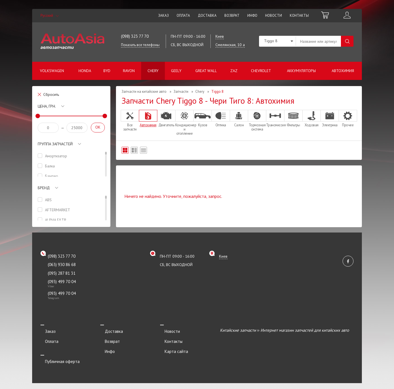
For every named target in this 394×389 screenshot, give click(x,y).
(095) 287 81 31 (61, 273)
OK (97, 127)
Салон (239, 118)
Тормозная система (257, 120)
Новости (273, 15)
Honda (85, 70)
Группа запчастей (55, 143)
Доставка (207, 15)
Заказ (163, 15)
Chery (153, 70)
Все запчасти (130, 120)
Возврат (231, 15)
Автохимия (343, 70)
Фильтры (293, 118)
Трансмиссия (275, 118)
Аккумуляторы (301, 70)
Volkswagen (52, 70)
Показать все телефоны (140, 44)
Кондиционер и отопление (184, 123)
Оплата (183, 15)
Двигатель (166, 118)
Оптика (221, 118)
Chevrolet (261, 70)
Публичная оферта (58, 353)
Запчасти (181, 91)
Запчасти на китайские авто (144, 91)
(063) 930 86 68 (62, 264)
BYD (106, 70)
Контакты (299, 15)
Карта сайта (172, 345)
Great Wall (206, 70)
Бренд (44, 187)
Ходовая (311, 118)
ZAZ (234, 70)
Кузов (202, 118)
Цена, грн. (47, 106)
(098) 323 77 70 (135, 36)
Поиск (347, 41)
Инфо (252, 15)
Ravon (129, 70)
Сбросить (51, 94)
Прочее (348, 118)
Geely (176, 70)
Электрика (330, 118)
